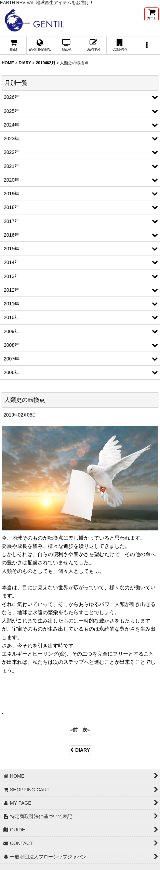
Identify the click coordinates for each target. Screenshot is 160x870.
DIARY (80, 750)
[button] (146, 45)
